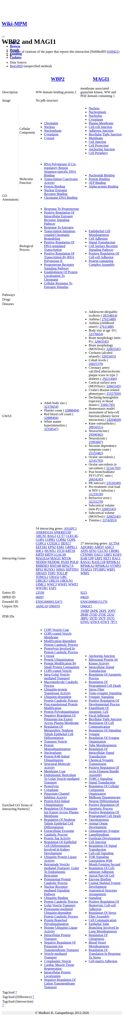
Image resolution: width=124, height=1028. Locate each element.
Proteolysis (51, 786)
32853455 (108, 356)
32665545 (101, 341)
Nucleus (49, 127)
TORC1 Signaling (101, 778)
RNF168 (55, 565)
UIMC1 (41, 584)
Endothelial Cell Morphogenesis (99, 233)
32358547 (50, 429)
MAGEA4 (43, 558)
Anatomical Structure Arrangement (103, 892)
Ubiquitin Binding (56, 898)
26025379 (95, 364)
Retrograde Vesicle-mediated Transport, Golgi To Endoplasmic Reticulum (61, 870)
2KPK (94, 611)
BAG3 (51, 536)
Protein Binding (54, 186)
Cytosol (49, 138)
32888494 (71, 410)
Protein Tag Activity (57, 838)
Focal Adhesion (99, 715)
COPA (40, 539)
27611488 (108, 319)
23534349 (113, 483)
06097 (40, 597)
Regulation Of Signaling (105, 730)
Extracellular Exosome (59, 831)
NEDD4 (41, 562)
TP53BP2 (99, 569)
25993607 (95, 442)
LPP (91, 558)
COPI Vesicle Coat (56, 630)
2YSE (102, 614)
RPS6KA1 (113, 562)
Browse (15, 46)
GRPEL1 (71, 547)
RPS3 (39, 569)
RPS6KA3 (102, 565)
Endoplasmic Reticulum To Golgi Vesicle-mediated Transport (61, 778)
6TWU (84, 622)
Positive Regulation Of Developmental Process (104, 702)
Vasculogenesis (99, 819)
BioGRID (16, 66)
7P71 (113, 622)
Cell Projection (98, 145)
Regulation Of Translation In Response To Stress (105, 953)
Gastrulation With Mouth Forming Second (104, 862)
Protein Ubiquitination (59, 659)
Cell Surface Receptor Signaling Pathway (103, 247)
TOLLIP (62, 573)
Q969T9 (54, 606)
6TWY (105, 622)
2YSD (93, 614)
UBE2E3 (42, 580)
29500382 (95, 434)
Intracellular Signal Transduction (101, 669)
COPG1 (41, 543)
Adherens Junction (101, 130)
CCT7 (61, 536)
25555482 (95, 453)
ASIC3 (109, 547)
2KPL (103, 611)
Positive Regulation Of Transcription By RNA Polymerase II (59, 257)
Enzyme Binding (100, 879)
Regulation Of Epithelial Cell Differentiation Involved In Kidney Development (60, 847)
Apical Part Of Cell (101, 875)
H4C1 (40, 551)
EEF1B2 (41, 547)
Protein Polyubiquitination (61, 711)
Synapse (94, 734)
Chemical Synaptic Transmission (101, 762)
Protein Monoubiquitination (57, 747)
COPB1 (50, 539)
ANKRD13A (44, 532)
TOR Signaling (99, 857)
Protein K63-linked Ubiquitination (56, 803)
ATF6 (84, 551)
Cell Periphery (98, 153)
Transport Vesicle (55, 741)
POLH (74, 562)
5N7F (102, 618)
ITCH (60, 551)
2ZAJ (110, 614)
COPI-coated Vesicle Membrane (58, 635)
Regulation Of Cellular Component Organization (104, 789)
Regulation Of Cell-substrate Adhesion (102, 870)
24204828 (113, 419)
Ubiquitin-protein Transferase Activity (57, 691)
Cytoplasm (51, 134)
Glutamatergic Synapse (104, 831)
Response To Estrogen (59, 227)
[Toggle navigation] (3, 36)
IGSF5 (117, 554)
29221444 (109, 379)
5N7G (111, 618)
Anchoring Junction (102, 149)
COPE (71, 539)
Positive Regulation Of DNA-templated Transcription (59, 246)
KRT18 (70, 551)
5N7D (93, 618)
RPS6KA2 (87, 565)
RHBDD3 (42, 565)
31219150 (95, 494)
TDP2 (52, 573)
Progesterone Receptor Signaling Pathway (59, 266)
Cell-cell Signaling (101, 853)
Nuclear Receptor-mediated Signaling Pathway (57, 890)
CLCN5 (103, 551)
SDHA (60, 569)
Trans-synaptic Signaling (105, 693)
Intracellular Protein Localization (57, 974)
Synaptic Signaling (101, 697)
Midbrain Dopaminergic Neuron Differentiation (105, 799)
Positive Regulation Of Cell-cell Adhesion (104, 255)
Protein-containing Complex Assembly (102, 262)
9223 (83, 592)
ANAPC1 (70, 528)
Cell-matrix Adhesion (103, 961)
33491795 (107, 405)
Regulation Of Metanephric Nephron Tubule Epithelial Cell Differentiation (58, 732)
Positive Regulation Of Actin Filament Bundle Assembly (104, 771)
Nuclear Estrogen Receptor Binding (55, 192)
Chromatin (51, 123)
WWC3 (52, 584)
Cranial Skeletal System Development (104, 884)
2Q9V (112, 611)
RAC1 (116, 558)
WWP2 (73, 584)
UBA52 (54, 577)
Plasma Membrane (101, 123)
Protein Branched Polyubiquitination (56, 922)
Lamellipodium (99, 834)
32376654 (50, 406)
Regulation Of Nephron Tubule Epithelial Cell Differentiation (59, 823)
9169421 (112, 51)
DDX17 (66, 543)
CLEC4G (72, 536)
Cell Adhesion (98, 238)
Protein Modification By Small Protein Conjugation (61, 665)
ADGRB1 (87, 547)
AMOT (99, 547)
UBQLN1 (66, 580)
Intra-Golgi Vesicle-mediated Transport (57, 676)
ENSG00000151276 (93, 601)
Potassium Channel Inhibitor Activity (56, 795)
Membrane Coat (55, 771)
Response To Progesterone (61, 209)
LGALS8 (60, 554)
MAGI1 (101, 78)
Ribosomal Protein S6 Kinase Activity (103, 661)
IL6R (83, 558)
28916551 (95, 427)
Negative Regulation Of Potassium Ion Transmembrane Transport (61, 946)
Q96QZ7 (86, 606)
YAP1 (52, 588)
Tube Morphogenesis (103, 745)
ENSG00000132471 (49, 601)
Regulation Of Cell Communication (101, 724)
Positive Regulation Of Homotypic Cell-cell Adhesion (104, 905)
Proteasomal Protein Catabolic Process (57, 881)
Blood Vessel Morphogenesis (99, 944)
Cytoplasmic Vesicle (57, 961)
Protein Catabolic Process (61, 901)
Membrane (96, 138)
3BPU (84, 618)
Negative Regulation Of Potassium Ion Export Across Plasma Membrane (61, 719)
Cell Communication (102, 920)
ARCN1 (41, 536)
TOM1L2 (42, 577)
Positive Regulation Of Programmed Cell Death (105, 814)
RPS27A (67, 565)
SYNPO (115, 565)
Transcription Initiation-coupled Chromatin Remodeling (60, 234)
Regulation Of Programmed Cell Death (105, 683)
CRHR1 (114, 551)
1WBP (84, 611)
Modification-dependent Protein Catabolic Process (61, 642)
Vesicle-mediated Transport (55, 955)
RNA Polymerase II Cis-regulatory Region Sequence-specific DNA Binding (60, 169)
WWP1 (62, 584)
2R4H (84, 614)
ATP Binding (97, 182)
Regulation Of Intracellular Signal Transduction (101, 752)
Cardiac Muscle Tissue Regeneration (59, 966)
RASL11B (99, 562)
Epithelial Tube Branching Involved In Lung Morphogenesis (104, 927)
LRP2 (98, 558)
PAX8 (65, 562)
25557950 (113, 393)
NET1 (107, 558)
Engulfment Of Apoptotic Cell (98, 709)
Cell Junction (97, 142)
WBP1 (110, 569)
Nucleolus (95, 115)
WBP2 (58, 78)
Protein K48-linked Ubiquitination (56, 758)
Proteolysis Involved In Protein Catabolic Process (61, 650)
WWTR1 (42, 588)
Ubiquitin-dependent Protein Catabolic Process (61, 698)
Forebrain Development (104, 838)
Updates (15, 57)
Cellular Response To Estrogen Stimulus (58, 285)
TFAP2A (86, 569)
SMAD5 (41, 573)
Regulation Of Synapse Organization (104, 739)
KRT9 (49, 554)
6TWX (95, 622)
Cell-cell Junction (100, 127)
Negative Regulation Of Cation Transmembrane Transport (60, 983)
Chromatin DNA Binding (61, 197)
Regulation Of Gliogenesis (98, 937)
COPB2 (61, 539)
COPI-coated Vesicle (58, 671)
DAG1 (98, 554)
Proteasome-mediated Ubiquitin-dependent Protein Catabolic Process (61, 912)
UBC (63, 577)
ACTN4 (114, 543)
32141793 (95, 460)
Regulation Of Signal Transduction (103, 847)
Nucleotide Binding (102, 175)
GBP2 (108, 554)
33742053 (109, 520)
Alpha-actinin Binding (103, 186)
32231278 (95, 501)
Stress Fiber (96, 689)
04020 (84, 597)
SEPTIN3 (72, 569)
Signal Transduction (102, 242)
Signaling (95, 898)
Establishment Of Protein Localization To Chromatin (61, 275)
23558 (40, 592)
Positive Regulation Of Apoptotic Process (104, 806)
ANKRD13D (62, 532)
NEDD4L (53, 562)
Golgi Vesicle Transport (59, 905)
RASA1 (85, 562)
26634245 (95, 479)
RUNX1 (49, 569)
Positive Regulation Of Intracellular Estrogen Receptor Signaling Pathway (59, 218)
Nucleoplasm (52, 130)
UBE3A (54, 580)
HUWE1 (50, 551)
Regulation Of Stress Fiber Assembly (102, 914)
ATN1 (93, 551)
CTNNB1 (86, 554)
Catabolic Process (56, 834)
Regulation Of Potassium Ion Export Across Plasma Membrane (61, 812)
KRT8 (40, 554)
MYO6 (66, 558)
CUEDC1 (53, 543)
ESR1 (60, 547)
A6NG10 (42, 606)
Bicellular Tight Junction (105, 134)
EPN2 (52, 547)
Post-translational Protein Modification (61, 706)
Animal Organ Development (98, 825)
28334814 (109, 315)
